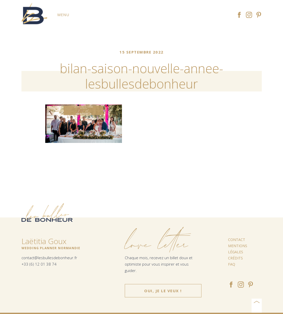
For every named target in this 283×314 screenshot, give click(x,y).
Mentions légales (237, 248)
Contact (236, 239)
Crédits (235, 258)
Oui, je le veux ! (163, 290)
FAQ (231, 264)
